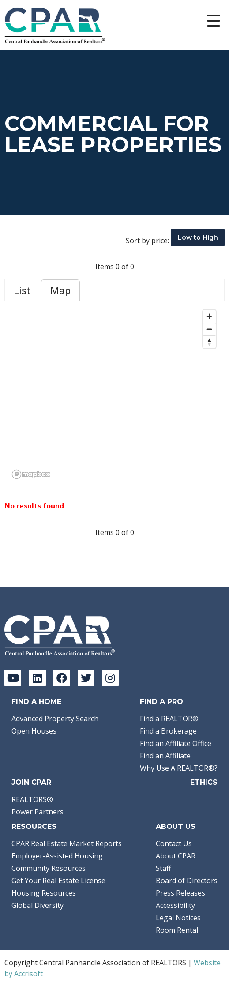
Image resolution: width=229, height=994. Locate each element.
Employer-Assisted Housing (57, 856)
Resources (33, 826)
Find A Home (36, 701)
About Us (175, 826)
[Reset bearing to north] (209, 341)
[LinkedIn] (37, 678)
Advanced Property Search (54, 718)
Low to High (198, 237)
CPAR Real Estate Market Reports (66, 843)
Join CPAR (31, 782)
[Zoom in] (209, 316)
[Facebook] (61, 678)
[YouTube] (12, 678)
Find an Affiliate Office (175, 743)
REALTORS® (32, 799)
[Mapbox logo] (30, 474)
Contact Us (174, 843)
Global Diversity (37, 905)
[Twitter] (86, 678)
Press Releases (180, 893)
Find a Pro (161, 701)
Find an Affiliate (165, 756)
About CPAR (175, 856)
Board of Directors (187, 880)
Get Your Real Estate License (58, 880)
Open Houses (33, 731)
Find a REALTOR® (169, 718)
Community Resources (48, 868)
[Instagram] (110, 678)
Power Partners (37, 812)
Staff (163, 868)
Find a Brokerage (168, 731)
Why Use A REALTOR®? (179, 768)
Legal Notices (178, 917)
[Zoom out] (209, 329)
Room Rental (177, 930)
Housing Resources (43, 893)
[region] (114, 393)
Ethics (204, 782)
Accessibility (175, 905)
